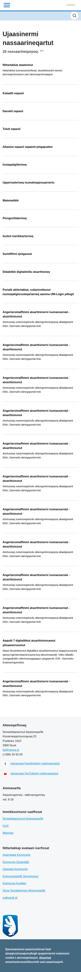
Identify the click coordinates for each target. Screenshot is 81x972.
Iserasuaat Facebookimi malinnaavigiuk (35, 763)
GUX (6, 825)
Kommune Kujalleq (14, 883)
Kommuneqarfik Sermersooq (20, 876)
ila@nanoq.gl (11, 749)
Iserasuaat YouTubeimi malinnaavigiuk (34, 773)
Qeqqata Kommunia (15, 869)
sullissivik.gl (10, 897)
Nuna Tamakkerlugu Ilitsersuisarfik (24, 890)
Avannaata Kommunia (16, 854)
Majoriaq (8, 832)
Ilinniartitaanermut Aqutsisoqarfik (23, 818)
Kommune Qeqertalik (16, 862)
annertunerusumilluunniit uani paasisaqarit (34, 961)
